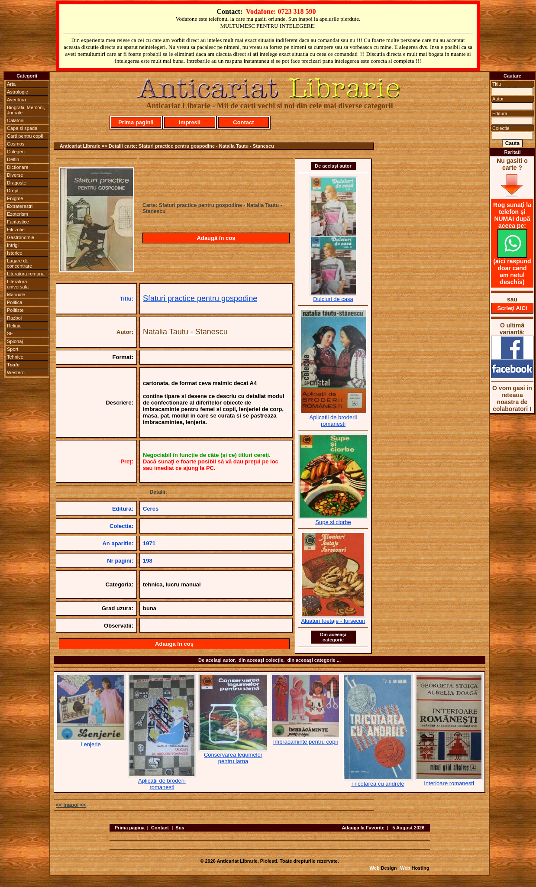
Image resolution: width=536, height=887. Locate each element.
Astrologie (17, 91)
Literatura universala (18, 284)
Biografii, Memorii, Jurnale (26, 110)
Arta (11, 84)
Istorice (14, 253)
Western (16, 372)
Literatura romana (26, 273)
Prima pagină (136, 122)
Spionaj (15, 341)
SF (10, 333)
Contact (243, 122)
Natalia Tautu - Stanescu (185, 331)
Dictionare (18, 167)
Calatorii (15, 120)
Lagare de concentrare (19, 263)
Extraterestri (19, 206)
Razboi (14, 317)
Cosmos (15, 143)
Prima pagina (130, 827)
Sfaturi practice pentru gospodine (200, 298)
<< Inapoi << (71, 805)
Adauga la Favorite (363, 827)
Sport (12, 349)
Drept (13, 190)
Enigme (15, 198)
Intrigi (13, 245)
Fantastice (18, 221)
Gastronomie (20, 237)
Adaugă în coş (216, 238)
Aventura (16, 99)
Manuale (16, 294)
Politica (14, 302)
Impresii (189, 122)
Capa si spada (22, 128)
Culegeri (16, 151)
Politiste (15, 310)
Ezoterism (17, 214)
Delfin (13, 159)
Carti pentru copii (25, 136)
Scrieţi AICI (512, 308)
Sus (179, 827)
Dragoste (16, 182)
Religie (14, 325)
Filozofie (16, 229)
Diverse (15, 175)
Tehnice (15, 356)
